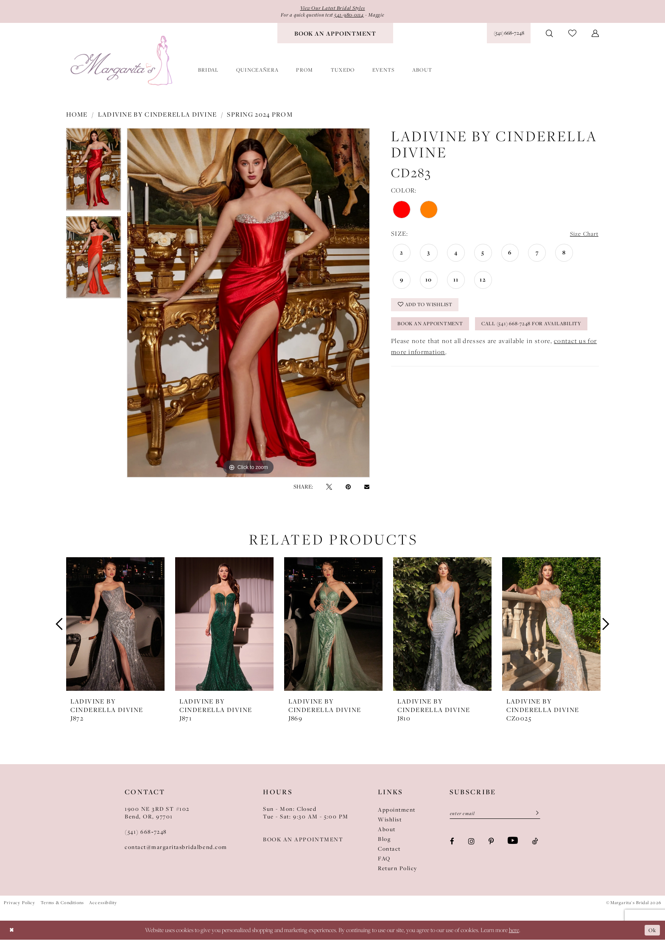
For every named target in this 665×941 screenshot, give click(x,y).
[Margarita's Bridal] (122, 62)
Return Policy (397, 870)
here (514, 931)
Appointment (397, 811)
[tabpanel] (93, 174)
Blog (384, 840)
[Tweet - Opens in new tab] (329, 488)
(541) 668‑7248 (146, 833)
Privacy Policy (20, 904)
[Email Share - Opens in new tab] (367, 488)
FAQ (384, 860)
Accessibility (103, 904)
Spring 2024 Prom (260, 116)
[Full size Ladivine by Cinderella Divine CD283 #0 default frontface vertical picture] (248, 304)
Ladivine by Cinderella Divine (157, 116)
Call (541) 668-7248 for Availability (455, 351)
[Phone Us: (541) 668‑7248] (509, 35)
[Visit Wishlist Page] (572, 35)
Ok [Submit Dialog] (651, 931)
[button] (595, 35)
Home (77, 116)
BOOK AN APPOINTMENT (303, 841)
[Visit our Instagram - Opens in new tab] (471, 843)
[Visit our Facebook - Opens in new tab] (452, 843)
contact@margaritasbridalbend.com (176, 848)
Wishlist (390, 821)
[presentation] (115, 625)
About (387, 831)
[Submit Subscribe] (534, 815)
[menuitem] (335, 35)
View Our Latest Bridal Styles (332, 8)
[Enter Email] (495, 815)
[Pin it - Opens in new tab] (348, 488)
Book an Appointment (435, 329)
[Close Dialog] (12, 931)
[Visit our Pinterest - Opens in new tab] (491, 843)
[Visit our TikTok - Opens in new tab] (534, 843)
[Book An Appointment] (335, 35)
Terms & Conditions (62, 904)
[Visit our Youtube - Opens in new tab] (512, 843)
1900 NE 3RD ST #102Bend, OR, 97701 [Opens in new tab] (157, 814)
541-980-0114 (352, 16)
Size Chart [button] (582, 236)
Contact (389, 850)
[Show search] (549, 35)
